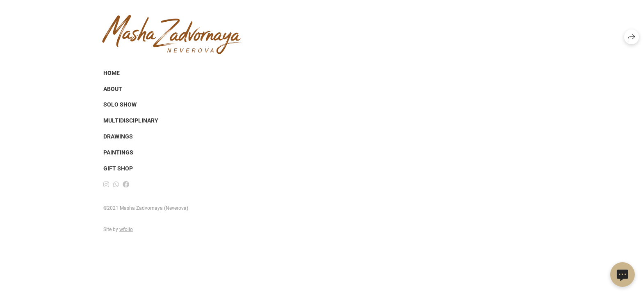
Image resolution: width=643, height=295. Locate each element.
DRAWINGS (118, 136)
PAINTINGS (118, 152)
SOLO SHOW (120, 104)
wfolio (126, 229)
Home (111, 73)
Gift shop (118, 168)
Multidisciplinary (130, 120)
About (112, 89)
